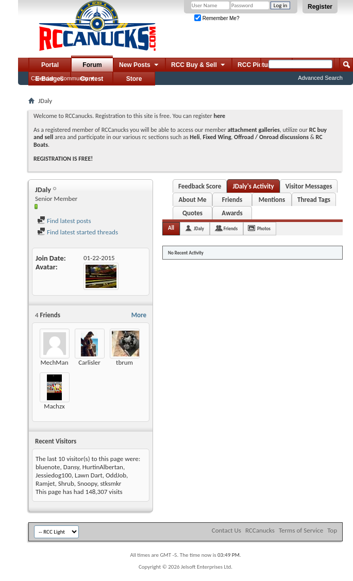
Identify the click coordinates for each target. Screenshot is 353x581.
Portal (50, 65)
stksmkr (110, 483)
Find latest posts (64, 221)
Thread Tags (313, 199)
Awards (232, 213)
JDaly (199, 228)
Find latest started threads (77, 232)
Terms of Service (301, 530)
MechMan (54, 362)
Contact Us (226, 530)
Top (332, 530)
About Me (192, 199)
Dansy (71, 467)
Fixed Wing (217, 137)
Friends (232, 199)
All (171, 228)
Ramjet (45, 483)
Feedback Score (199, 186)
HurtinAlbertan (102, 467)
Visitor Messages (308, 186)
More (138, 315)
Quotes (192, 213)
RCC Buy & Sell (198, 65)
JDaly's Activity (253, 186)
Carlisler (89, 362)
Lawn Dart (89, 475)
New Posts (139, 65)
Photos (264, 228)
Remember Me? (216, 18)
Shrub (66, 483)
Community (74, 78)
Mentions (272, 199)
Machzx (54, 406)
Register (320, 6)
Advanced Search (320, 78)
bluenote (48, 467)
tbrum (124, 362)
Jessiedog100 (54, 475)
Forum (92, 65)
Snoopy (87, 483)
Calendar (42, 78)
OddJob (116, 475)
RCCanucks (260, 530)
